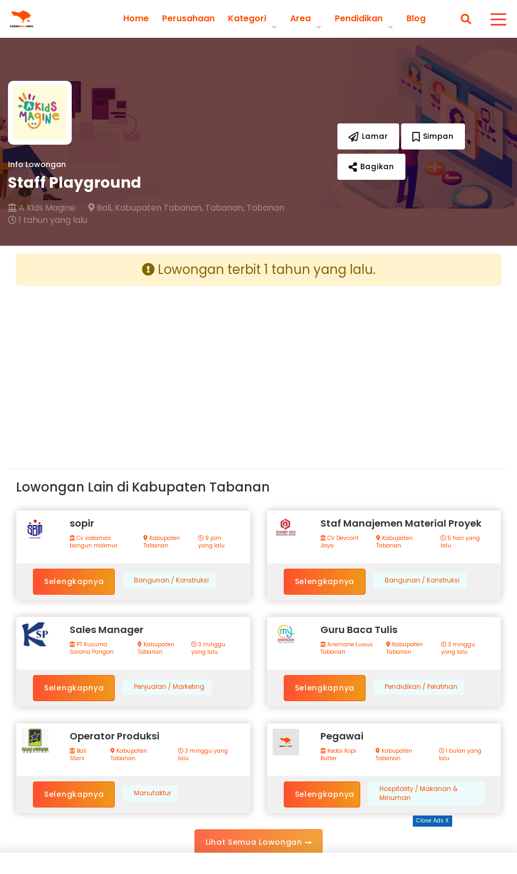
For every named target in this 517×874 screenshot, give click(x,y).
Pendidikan (359, 18)
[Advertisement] (133, 368)
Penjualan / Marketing (169, 686)
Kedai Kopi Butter (338, 754)
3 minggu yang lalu (208, 648)
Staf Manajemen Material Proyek (400, 523)
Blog (416, 18)
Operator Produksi (114, 736)
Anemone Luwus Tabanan (346, 648)
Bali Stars (78, 754)
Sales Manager (106, 629)
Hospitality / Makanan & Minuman (418, 793)
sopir (82, 523)
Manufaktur (152, 793)
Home (136, 18)
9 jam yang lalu (211, 542)
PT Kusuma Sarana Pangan (92, 648)
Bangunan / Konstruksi (171, 580)
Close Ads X (432, 821)
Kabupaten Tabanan (161, 542)
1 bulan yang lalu (460, 754)
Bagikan (371, 166)
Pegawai (341, 736)
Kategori (247, 18)
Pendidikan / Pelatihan (421, 686)
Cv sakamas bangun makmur (93, 542)
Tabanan (265, 208)
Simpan (433, 136)
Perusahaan (188, 18)
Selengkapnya (74, 581)
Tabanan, (224, 208)
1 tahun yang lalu (47, 220)
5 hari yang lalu (460, 542)
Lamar (368, 136)
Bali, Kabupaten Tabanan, (145, 208)
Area (300, 18)
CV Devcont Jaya (339, 542)
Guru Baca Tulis (358, 629)
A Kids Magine (41, 208)
